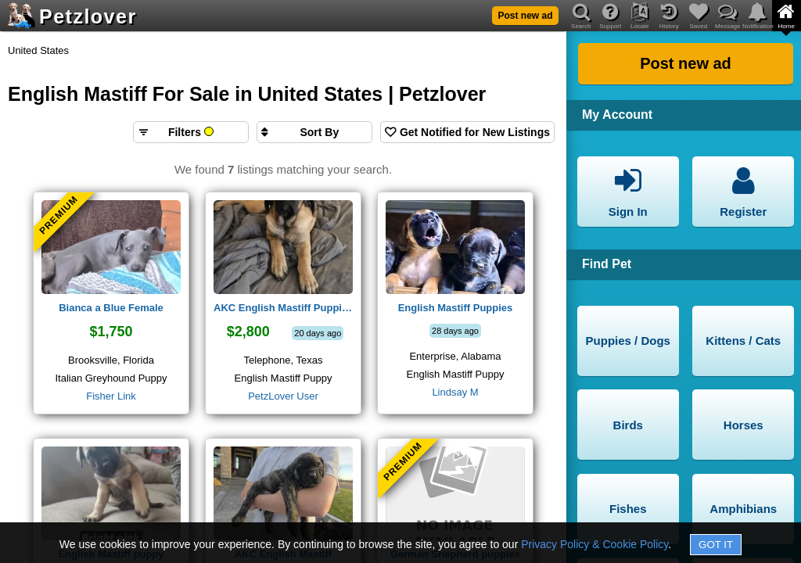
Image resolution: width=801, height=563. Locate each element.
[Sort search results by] (314, 132)
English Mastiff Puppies (455, 308)
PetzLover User (283, 396)
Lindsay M (455, 392)
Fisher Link (111, 396)
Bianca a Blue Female (111, 308)
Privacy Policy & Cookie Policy (594, 544)
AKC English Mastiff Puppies (283, 308)
